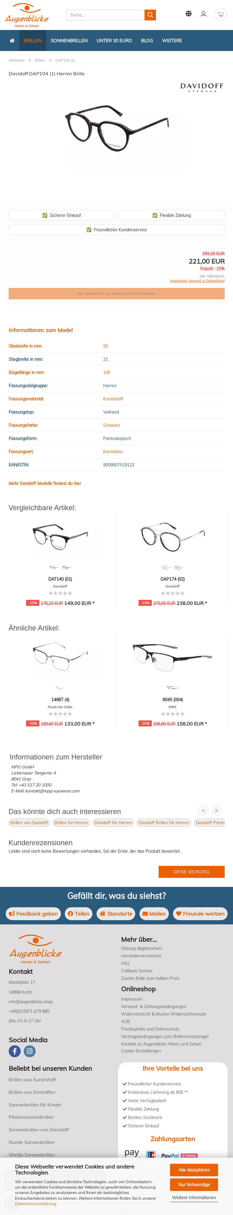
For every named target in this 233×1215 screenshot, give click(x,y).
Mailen (154, 913)
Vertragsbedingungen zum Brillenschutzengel (164, 1036)
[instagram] (30, 1051)
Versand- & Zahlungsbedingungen (153, 1006)
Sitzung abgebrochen (141, 948)
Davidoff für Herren (113, 822)
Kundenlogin (204, 13)
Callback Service (137, 971)
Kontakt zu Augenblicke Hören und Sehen (161, 1044)
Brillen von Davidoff (29, 822)
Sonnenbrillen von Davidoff (39, 1130)
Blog (147, 40)
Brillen (33, 40)
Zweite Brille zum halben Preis (150, 978)
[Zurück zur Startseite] (12, 40)
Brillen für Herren (71, 822)
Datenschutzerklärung (35, 1203)
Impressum (131, 999)
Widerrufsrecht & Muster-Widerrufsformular (163, 1014)
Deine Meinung (191, 872)
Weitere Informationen (194, 1197)
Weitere (172, 40)
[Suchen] (150, 15)
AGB (125, 1021)
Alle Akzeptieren (194, 1170)
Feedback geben (33, 913)
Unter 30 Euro (114, 40)
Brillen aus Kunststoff (32, 1079)
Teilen (78, 913)
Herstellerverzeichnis (141, 956)
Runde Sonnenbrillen (32, 1142)
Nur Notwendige (194, 1184)
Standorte (116, 913)
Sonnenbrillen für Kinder (35, 1105)
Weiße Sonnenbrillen (32, 1155)
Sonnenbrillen (69, 40)
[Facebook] (15, 1051)
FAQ (125, 963)
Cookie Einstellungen (141, 1051)
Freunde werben (200, 913)
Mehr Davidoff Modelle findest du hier (45, 483)
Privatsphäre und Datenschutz (150, 1029)
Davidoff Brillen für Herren (164, 822)
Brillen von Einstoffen (32, 1092)
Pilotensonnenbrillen (31, 1117)
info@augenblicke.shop (31, 1001)
